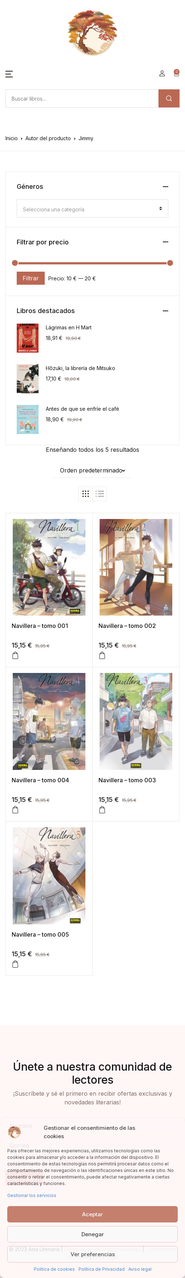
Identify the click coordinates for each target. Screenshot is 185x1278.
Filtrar (31, 278)
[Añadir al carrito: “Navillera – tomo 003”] (102, 809)
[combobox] (92, 208)
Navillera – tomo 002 (127, 625)
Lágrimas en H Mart (69, 327)
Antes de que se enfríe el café (82, 409)
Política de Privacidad (102, 1269)
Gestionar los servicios (31, 1195)
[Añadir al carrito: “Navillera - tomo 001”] (15, 655)
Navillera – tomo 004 (40, 780)
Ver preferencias (93, 1254)
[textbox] (89, 209)
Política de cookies (54, 1269)
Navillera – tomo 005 (40, 934)
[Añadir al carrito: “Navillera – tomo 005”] (15, 964)
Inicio (11, 138)
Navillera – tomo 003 (127, 780)
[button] (9, 73)
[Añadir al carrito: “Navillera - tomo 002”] (102, 655)
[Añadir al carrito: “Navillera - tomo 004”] (15, 809)
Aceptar (92, 1214)
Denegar (92, 1234)
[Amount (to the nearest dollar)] (81, 98)
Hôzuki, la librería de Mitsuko (80, 368)
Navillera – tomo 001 (40, 625)
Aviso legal (140, 1269)
